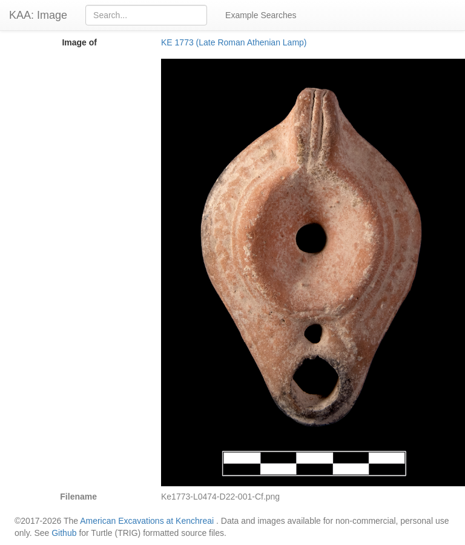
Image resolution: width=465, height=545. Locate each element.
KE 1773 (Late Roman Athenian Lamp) (234, 42)
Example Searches (261, 15)
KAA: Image (38, 15)
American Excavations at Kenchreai (147, 521)
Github (63, 533)
